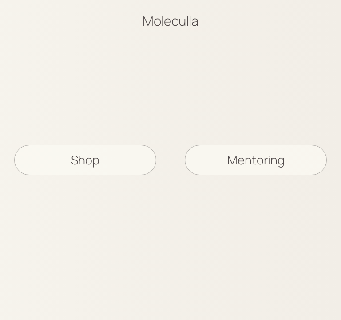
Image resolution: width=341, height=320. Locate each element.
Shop (85, 160)
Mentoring (256, 160)
